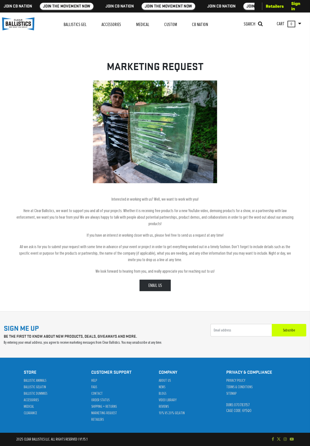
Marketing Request (104, 413)
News (162, 387)
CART (289, 24)
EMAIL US (155, 285)
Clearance (30, 413)
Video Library (167, 400)
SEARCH (253, 24)
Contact (97, 393)
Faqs (94, 387)
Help (94, 380)
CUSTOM (170, 24)
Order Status (100, 400)
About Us (165, 380)
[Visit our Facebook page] (273, 439)
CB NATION (200, 24)
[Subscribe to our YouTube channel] (292, 439)
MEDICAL (142, 24)
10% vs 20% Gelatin (172, 413)
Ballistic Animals (35, 380)
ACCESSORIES (111, 24)
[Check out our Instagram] (285, 439)
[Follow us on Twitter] (279, 439)
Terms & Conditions (239, 387)
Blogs (162, 393)
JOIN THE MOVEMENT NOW (96, 6)
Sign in (295, 6)
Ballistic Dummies (35, 393)
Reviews (164, 406)
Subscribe (289, 330)
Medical (29, 406)
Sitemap (231, 393)
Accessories (31, 400)
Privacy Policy (235, 380)
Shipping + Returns (104, 406)
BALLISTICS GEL (75, 24)
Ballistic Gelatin (35, 387)
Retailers (275, 6)
